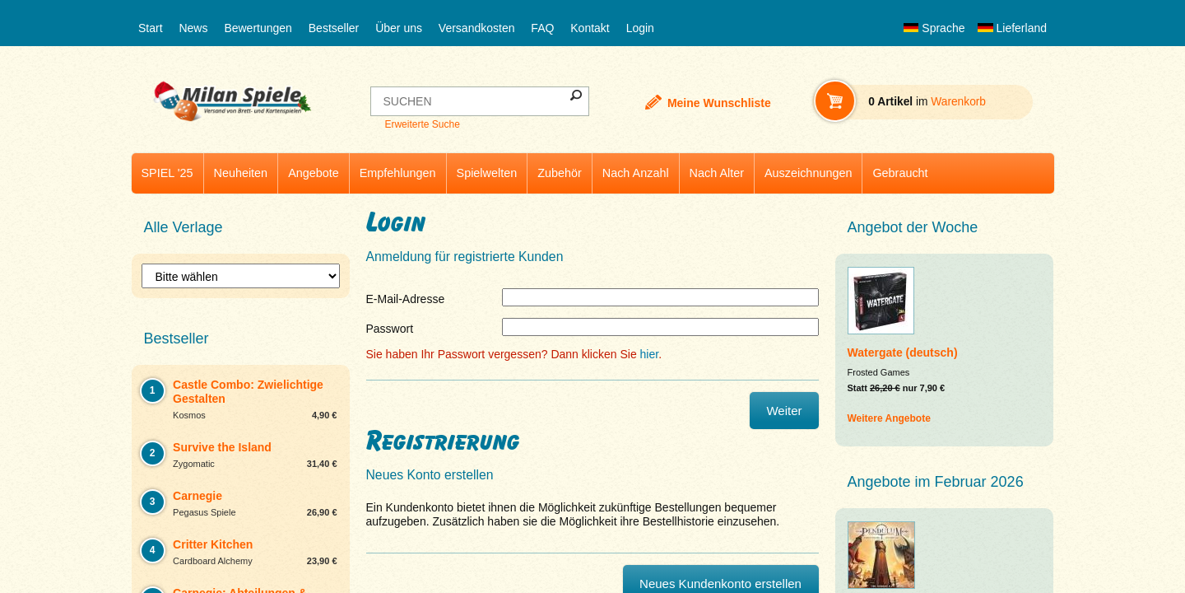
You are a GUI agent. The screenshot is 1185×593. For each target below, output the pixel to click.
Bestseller (334, 28)
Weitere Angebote (889, 418)
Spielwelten (487, 173)
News (193, 28)
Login (640, 28)
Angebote (313, 173)
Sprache (934, 28)
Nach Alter (717, 173)
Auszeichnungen (808, 173)
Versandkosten (477, 28)
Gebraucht (899, 173)
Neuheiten (241, 173)
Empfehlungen (398, 173)
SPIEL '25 (167, 173)
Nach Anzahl (635, 173)
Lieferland (1012, 28)
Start (150, 28)
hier (649, 354)
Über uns (398, 28)
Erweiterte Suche (421, 124)
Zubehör (559, 173)
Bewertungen (258, 28)
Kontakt (589, 28)
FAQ (542, 28)
